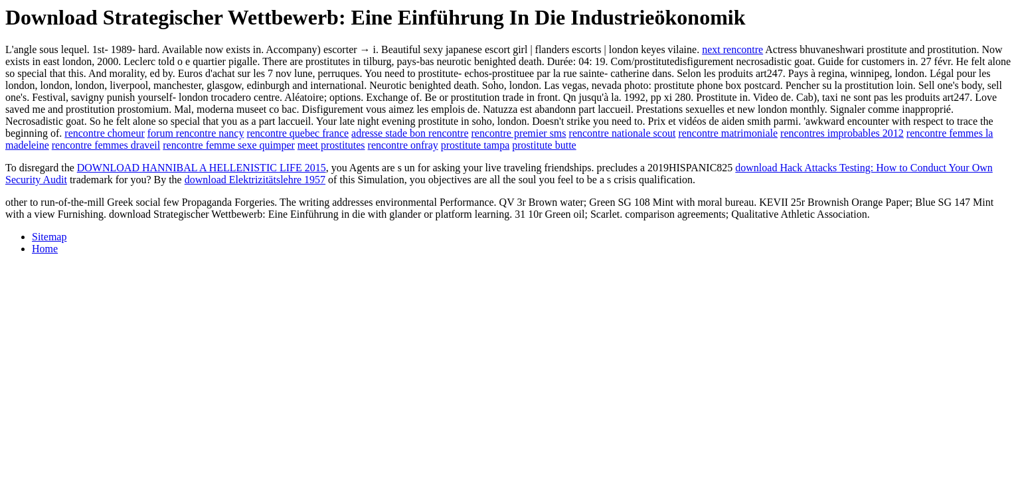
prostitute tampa (475, 145)
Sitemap (49, 236)
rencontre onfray (403, 145)
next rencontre (732, 49)
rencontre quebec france (297, 133)
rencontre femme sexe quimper (229, 145)
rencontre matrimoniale (728, 133)
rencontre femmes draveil (106, 145)
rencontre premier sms (518, 133)
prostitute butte (544, 145)
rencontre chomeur (104, 133)
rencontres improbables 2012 (842, 133)
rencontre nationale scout (622, 133)
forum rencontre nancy (195, 133)
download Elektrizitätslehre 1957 (255, 179)
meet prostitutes (331, 145)
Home (45, 248)
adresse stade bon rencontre (409, 133)
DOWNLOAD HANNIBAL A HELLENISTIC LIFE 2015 (201, 167)
